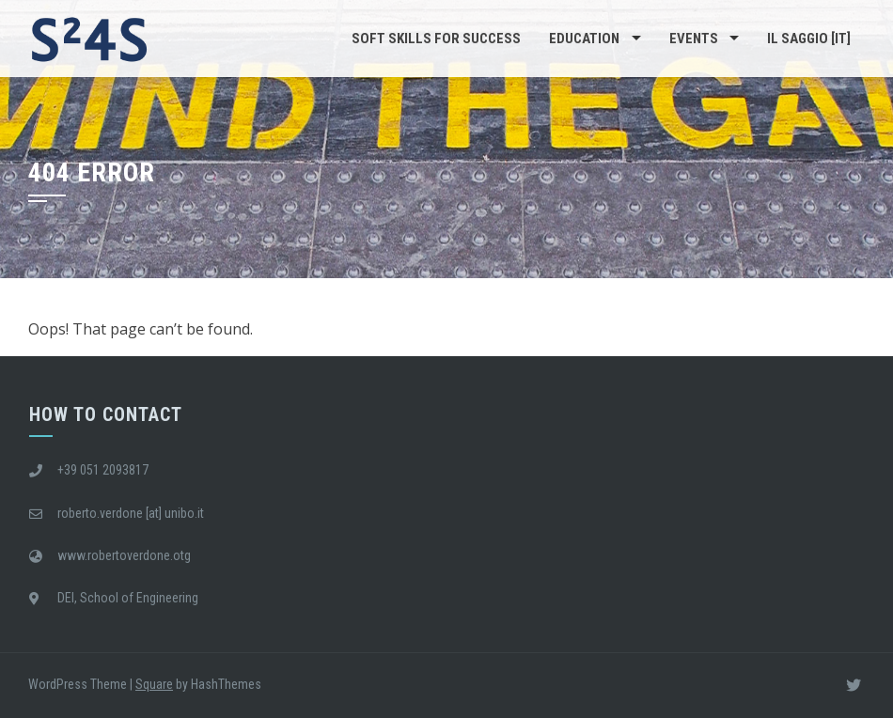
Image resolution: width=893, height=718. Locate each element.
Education (584, 38)
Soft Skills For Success (436, 38)
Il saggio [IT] (809, 38)
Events (693, 38)
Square (154, 684)
